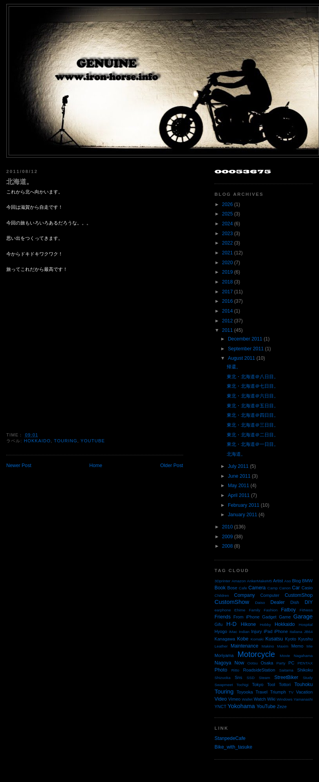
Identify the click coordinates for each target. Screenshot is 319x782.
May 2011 (238, 485)
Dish (294, 602)
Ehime (240, 610)
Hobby (265, 624)
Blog (296, 580)
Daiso (260, 602)
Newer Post (18, 465)
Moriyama (224, 655)
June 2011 (239, 476)
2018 (227, 282)
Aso (287, 581)
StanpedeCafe (230, 738)
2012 (227, 321)
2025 (227, 214)
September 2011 (246, 348)
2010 (227, 527)
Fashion (270, 610)
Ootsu (253, 663)
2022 (227, 243)
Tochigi (242, 685)
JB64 (308, 631)
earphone (222, 610)
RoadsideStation (259, 670)
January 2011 (242, 514)
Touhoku (303, 684)
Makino (268, 646)
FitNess (306, 610)
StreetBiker (286, 677)
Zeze (282, 706)
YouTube (93, 440)
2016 (227, 301)
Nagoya (222, 663)
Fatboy (288, 610)
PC (291, 663)
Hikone (248, 624)
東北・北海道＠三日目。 (253, 425)
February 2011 (243, 505)
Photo (220, 670)
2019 (227, 272)
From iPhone (246, 617)
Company (244, 595)
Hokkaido (37, 440)
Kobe (243, 639)
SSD (251, 677)
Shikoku (305, 670)
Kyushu (305, 639)
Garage (303, 616)
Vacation (304, 692)
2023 (227, 233)
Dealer (277, 602)
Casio (307, 587)
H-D (231, 624)
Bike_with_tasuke (233, 747)
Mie (309, 646)
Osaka (266, 663)
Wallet (247, 699)
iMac (233, 631)
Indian (244, 631)
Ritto (235, 670)
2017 (227, 291)
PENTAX (305, 663)
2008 (227, 546)
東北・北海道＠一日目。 (253, 444)
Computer (269, 595)
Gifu (218, 624)
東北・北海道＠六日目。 (253, 396)
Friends (222, 617)
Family (254, 610)
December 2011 (245, 339)
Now (239, 663)
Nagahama (303, 655)
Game (285, 617)
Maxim (282, 646)
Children (221, 595)
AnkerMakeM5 (259, 581)
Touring (65, 440)
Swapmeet (223, 685)
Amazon (238, 581)
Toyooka (244, 692)
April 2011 (239, 495)
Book (220, 588)
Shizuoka (222, 677)
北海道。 (19, 182)
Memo (297, 646)
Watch (260, 699)
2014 (227, 311)
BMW (307, 580)
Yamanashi (303, 699)
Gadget (269, 617)
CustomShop (299, 595)
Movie (285, 655)
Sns (238, 677)
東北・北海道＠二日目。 (253, 435)
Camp (273, 588)
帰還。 (234, 367)
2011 (227, 330)
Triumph (278, 692)
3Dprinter (222, 581)
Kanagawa (224, 639)
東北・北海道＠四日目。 (253, 415)
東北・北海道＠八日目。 (253, 376)
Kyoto (290, 639)
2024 (227, 223)
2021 (227, 253)
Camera (257, 588)
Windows (284, 699)
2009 (227, 536)
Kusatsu (274, 639)
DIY (308, 602)
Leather (221, 646)
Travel (261, 692)
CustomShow (231, 602)
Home (95, 465)
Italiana (296, 631)
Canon (285, 588)
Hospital (306, 624)
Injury (256, 631)
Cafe (243, 588)
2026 (227, 204)
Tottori (285, 684)
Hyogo (220, 631)
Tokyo (258, 684)
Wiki (271, 699)
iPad (268, 631)
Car (296, 588)
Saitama (286, 670)
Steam (264, 677)
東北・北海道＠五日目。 (253, 405)
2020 (227, 262)
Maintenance (244, 646)
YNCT (220, 706)
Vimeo (234, 699)
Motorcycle (256, 654)
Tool (271, 684)
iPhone (281, 631)
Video (220, 699)
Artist (278, 580)
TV (291, 692)
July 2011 (238, 466)
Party (280, 663)
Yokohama (241, 706)
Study (308, 677)
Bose (232, 587)
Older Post (171, 465)
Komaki (257, 639)
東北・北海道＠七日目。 (253, 386)
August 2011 (241, 358)
